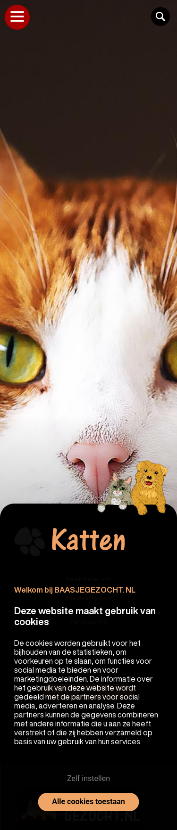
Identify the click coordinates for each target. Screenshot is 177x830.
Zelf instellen (88, 778)
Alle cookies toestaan (88, 801)
